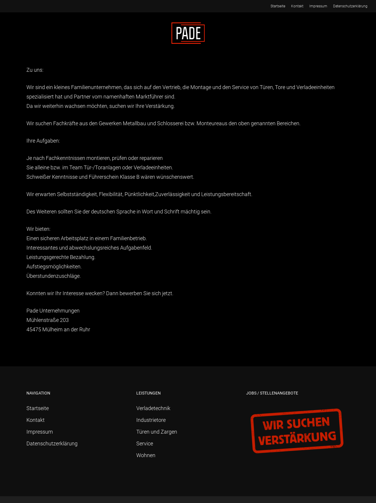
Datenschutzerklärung (52, 443)
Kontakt (35, 420)
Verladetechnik (153, 408)
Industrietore (151, 420)
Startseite (37, 408)
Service (144, 443)
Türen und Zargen (156, 432)
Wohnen (145, 455)
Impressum (39, 432)
